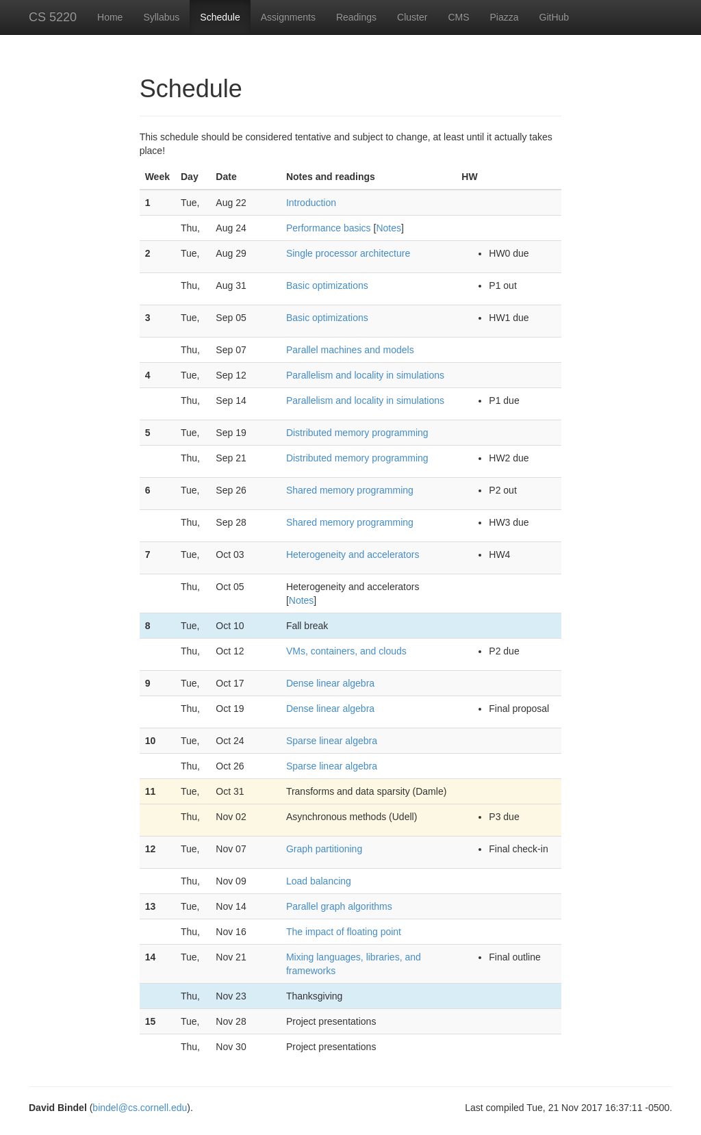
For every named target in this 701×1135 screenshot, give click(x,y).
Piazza (504, 17)
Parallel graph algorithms (339, 906)
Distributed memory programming (357, 432)
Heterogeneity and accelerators (353, 554)
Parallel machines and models (350, 349)
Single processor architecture (348, 253)
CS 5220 (53, 17)
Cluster (412, 17)
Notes (388, 227)
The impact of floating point (343, 931)
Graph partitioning (324, 848)
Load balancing (318, 881)
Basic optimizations (327, 285)
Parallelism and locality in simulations (365, 375)
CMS (458, 17)
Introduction (311, 202)
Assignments (288, 17)
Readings (356, 17)
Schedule (220, 17)
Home (110, 17)
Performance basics (328, 227)
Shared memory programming (349, 490)
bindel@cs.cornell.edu (139, 1107)
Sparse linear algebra (331, 740)
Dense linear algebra (330, 683)
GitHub (554, 17)
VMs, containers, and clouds (346, 651)
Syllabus (161, 17)
